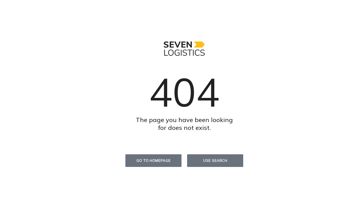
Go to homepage (153, 160)
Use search (215, 160)
